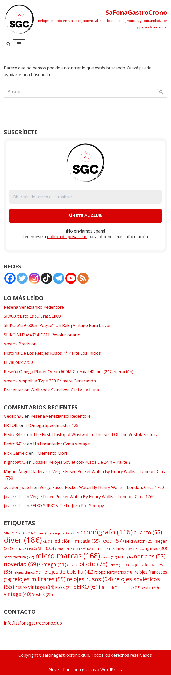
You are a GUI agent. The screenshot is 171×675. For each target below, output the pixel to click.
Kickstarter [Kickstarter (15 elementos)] (127, 549)
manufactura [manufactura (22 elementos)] (19, 557)
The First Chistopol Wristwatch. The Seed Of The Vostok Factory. (95, 434)
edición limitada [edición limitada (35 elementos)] (77, 541)
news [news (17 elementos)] (109, 557)
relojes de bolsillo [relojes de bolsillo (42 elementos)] (67, 571)
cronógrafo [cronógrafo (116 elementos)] (106, 531)
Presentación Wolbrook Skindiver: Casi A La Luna (51, 390)
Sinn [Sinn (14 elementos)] (107, 587)
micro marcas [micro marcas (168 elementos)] (67, 555)
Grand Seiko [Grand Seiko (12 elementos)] (66, 549)
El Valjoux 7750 (18, 362)
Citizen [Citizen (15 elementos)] (42, 533)
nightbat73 (14, 462)
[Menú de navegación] (19, 43)
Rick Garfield (16, 453)
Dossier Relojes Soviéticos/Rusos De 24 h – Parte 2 (81, 462)
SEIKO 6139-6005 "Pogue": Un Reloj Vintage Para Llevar (57, 325)
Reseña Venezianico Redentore (34, 307)
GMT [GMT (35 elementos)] (44, 548)
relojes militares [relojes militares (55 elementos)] (39, 579)
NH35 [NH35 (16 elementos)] (125, 557)
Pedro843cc (15, 434)
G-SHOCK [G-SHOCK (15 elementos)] (22, 549)
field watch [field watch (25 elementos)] (139, 541)
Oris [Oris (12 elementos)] (72, 565)
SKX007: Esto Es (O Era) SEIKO (32, 316)
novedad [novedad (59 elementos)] (21, 564)
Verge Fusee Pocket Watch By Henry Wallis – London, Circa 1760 (102, 487)
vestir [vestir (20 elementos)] (150, 587)
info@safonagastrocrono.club (33, 623)
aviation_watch (18, 487)
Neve (54, 669)
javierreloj (13, 496)
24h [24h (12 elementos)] (9, 533)
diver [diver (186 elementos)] (23, 540)
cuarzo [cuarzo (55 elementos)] (148, 532)
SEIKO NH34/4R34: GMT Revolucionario (42, 335)
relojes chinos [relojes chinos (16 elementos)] (27, 572)
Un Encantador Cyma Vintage (61, 444)
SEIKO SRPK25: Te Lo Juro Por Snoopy (67, 506)
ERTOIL (11, 425)
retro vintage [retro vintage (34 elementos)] (34, 587)
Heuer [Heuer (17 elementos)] (106, 548)
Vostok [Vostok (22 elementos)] (42, 594)
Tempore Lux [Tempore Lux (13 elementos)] (127, 587)
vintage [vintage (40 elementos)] (17, 594)
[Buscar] (8, 44)
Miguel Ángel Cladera (24, 471)
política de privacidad (67, 236)
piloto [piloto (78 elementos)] (93, 564)
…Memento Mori (51, 453)
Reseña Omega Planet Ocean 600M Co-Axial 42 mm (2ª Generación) (68, 371)
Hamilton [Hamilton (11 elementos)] (88, 549)
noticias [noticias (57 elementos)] (150, 556)
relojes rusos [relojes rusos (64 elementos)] (90, 579)
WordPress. (111, 669)
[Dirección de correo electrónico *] (85, 197)
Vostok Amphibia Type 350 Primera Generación (50, 381)
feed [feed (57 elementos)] (112, 540)
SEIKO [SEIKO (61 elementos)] (87, 586)
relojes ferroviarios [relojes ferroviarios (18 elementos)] (113, 572)
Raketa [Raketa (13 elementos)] (117, 565)
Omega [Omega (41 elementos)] (52, 564)
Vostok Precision (20, 344)
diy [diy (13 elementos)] (48, 541)
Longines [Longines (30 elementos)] (153, 548)
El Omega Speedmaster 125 (52, 425)
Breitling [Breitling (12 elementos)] (24, 533)
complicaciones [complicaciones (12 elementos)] (65, 533)
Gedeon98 (14, 416)
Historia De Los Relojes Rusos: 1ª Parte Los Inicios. (53, 353)
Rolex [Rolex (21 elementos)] (64, 587)
